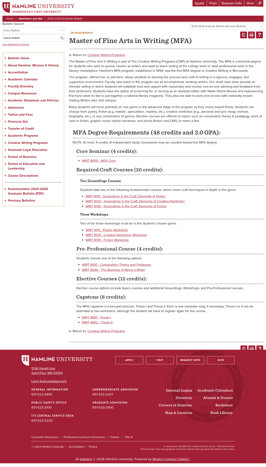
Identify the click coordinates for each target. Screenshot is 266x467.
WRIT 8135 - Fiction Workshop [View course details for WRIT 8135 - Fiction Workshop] (107, 243)
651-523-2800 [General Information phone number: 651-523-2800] (41, 398)
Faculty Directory (20, 90)
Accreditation (18, 75)
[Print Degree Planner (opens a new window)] (243, 38)
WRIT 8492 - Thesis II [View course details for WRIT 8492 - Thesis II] (97, 326)
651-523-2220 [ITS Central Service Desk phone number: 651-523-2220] (41, 424)
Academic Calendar (22, 83)
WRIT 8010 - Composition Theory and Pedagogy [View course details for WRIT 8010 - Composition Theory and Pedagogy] (116, 268)
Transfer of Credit (21, 132)
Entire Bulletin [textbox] (12, 34)
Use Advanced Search (15, 48)
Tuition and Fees (20, 118)
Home (11, 19)
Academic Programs (23, 139)
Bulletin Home (18, 61)
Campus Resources (22, 97)
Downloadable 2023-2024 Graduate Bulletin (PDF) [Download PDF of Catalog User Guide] (28, 194)
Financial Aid (18, 125)
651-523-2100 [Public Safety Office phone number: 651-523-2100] (41, 411)
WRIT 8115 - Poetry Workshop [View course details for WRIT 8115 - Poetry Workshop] (107, 233)
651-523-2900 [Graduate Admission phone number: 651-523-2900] (102, 411)
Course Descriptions (23, 179)
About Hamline (249, 12)
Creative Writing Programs (28, 146)
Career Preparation (216, 12)
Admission (16, 111)
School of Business (22, 160)
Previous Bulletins (21, 204)
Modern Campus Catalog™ (171, 462)
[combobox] (227, 29)
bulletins (86, 462)
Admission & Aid (131, 12)
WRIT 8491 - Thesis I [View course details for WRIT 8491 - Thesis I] (96, 321)
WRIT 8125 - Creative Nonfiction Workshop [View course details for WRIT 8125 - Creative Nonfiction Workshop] (116, 238)
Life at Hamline (183, 12)
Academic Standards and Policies (33, 104)
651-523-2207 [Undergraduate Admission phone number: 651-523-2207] (102, 398)
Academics (157, 12)
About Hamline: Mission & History (33, 68)
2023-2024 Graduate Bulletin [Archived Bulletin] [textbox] (218, 30)
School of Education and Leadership (26, 169)
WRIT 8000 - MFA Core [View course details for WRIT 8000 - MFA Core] (99, 164)
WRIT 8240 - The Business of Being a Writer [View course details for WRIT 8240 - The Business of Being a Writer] (113, 273)
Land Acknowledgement (48, 385)
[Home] (40, 8)
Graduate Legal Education (27, 153)
